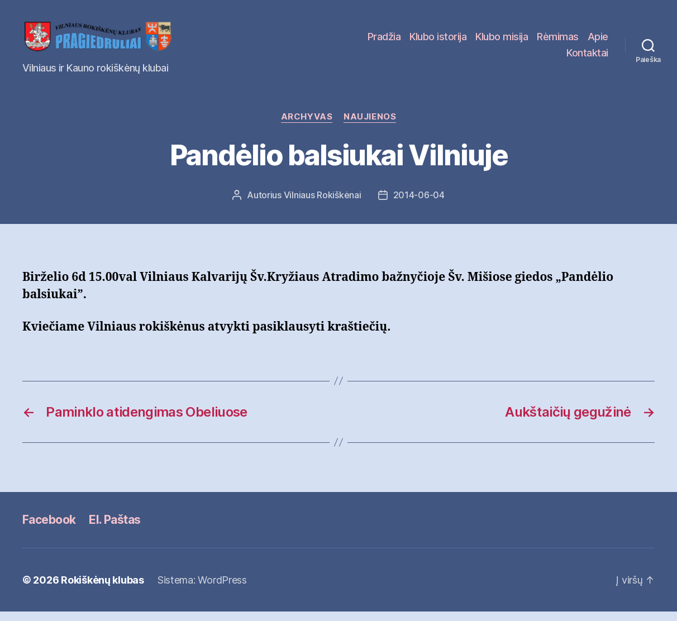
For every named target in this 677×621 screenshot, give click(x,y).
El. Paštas (114, 529)
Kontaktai (587, 57)
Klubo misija (501, 41)
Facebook (48, 529)
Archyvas (306, 126)
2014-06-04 (419, 204)
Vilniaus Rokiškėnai (322, 204)
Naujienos (370, 126)
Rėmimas (558, 41)
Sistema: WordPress (202, 589)
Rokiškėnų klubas (102, 589)
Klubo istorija (437, 41)
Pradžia (384, 41)
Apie (598, 41)
